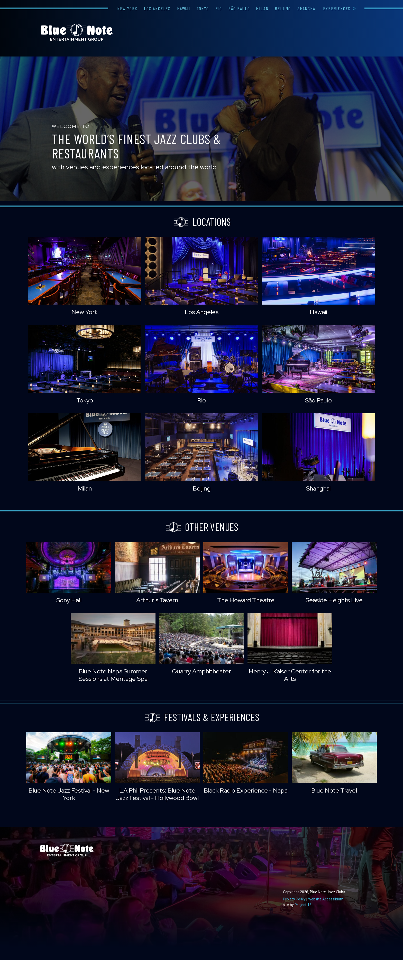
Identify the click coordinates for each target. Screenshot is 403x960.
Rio (218, 8)
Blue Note (77, 32)
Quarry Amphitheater (201, 671)
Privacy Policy (294, 899)
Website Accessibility (325, 899)
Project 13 (303, 905)
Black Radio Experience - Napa (246, 790)
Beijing (283, 8)
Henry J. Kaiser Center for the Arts (290, 675)
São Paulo (239, 8)
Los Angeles (157, 8)
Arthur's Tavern (157, 600)
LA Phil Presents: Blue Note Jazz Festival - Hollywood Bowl (157, 794)
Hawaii (183, 8)
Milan (262, 8)
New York (127, 8)
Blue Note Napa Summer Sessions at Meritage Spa (113, 675)
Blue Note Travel (334, 790)
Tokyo (203, 8)
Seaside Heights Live (334, 600)
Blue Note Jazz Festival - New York (69, 794)
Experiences (337, 8)
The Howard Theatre (245, 600)
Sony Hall (68, 600)
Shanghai (307, 8)
